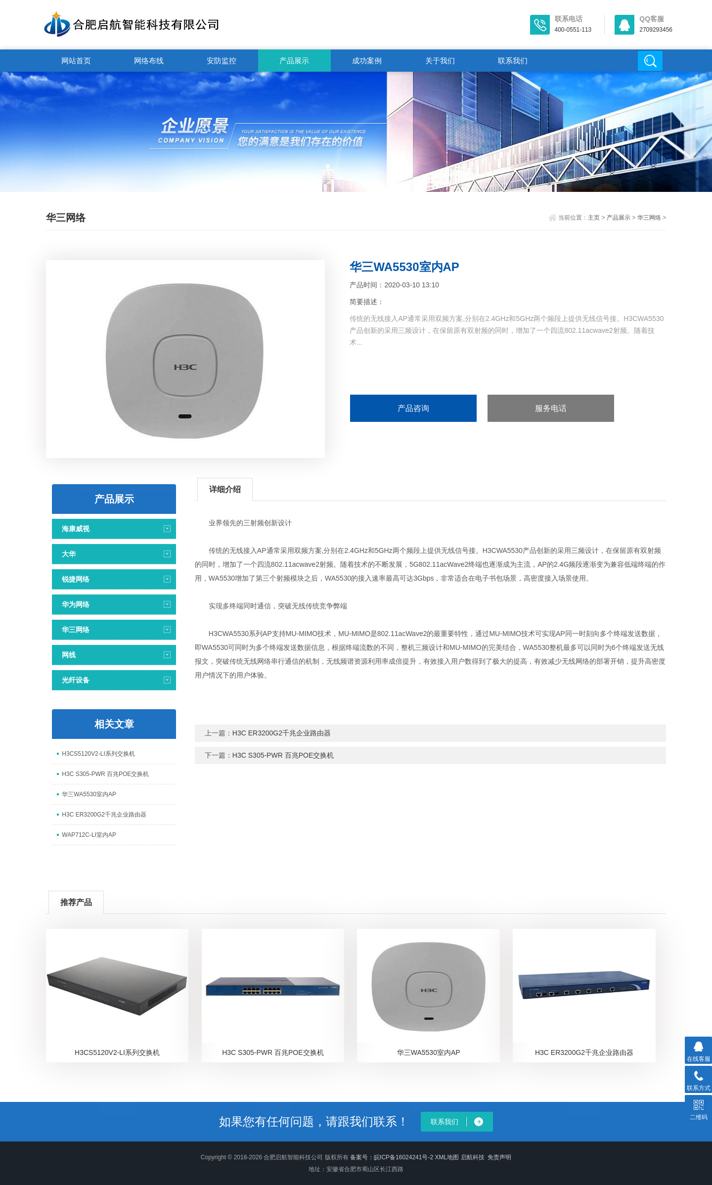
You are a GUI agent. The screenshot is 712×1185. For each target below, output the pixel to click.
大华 (69, 554)
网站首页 (76, 60)
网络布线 (149, 60)
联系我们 (513, 60)
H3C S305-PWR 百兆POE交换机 (105, 774)
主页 (594, 217)
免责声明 (499, 1157)
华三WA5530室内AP (89, 794)
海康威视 (75, 529)
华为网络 (75, 604)
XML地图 (447, 1157)
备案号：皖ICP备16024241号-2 (391, 1157)
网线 (69, 655)
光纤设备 (75, 680)
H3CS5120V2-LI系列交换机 (98, 753)
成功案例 (367, 60)
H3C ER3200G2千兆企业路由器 (104, 814)
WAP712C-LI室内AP (89, 834)
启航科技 (473, 1157)
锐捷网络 (75, 579)
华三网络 (649, 217)
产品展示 (294, 60)
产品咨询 (413, 408)
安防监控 (221, 60)
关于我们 (440, 60)
